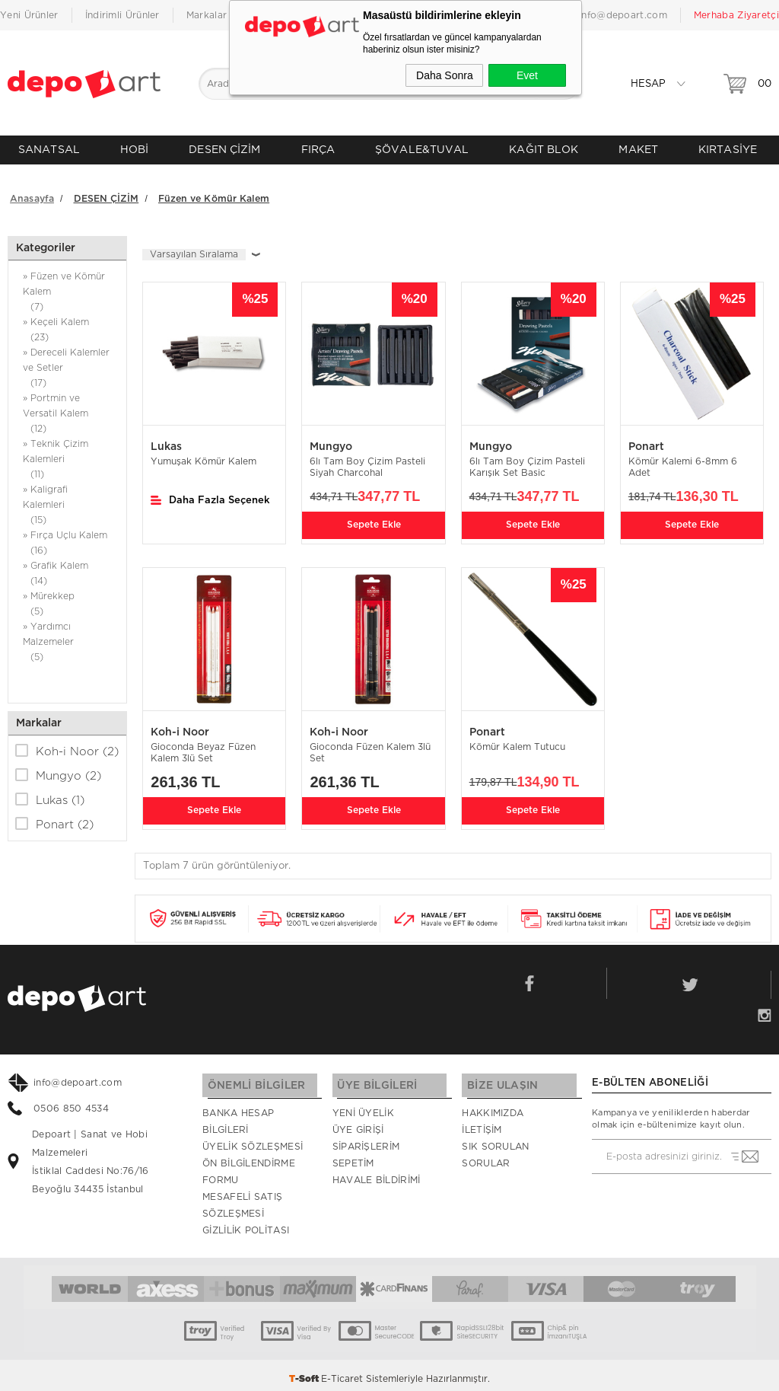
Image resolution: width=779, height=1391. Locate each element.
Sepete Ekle (374, 517)
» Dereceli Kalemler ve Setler (67, 363)
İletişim (481, 1123)
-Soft (305, 1372)
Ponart (54, 818)
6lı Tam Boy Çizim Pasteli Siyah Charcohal (367, 462)
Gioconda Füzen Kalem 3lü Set (370, 747)
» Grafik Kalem (67, 569)
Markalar (206, 15)
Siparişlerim (366, 1139)
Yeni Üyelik (363, 1106)
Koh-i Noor (67, 745)
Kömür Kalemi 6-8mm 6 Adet (682, 462)
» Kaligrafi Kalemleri (67, 500)
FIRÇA (318, 149)
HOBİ (134, 149)
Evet (527, 75)
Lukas (49, 794)
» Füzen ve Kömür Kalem (67, 287)
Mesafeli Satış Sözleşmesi (242, 1198)
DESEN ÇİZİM (224, 149)
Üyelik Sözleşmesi (252, 1139)
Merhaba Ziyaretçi (736, 15)
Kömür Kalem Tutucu (517, 741)
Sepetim (353, 1156)
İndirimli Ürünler (122, 15)
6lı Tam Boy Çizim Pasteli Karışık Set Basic (527, 462)
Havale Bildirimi (376, 1173)
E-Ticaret (342, 1372)
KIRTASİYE (727, 149)
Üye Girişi (358, 1123)
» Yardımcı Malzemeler (67, 637)
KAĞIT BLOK (543, 149)
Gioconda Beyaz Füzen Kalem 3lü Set (203, 747)
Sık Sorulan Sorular (495, 1148)
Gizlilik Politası (245, 1223)
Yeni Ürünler (29, 15)
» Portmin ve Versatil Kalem (67, 409)
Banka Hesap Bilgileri (238, 1114)
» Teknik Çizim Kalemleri (67, 455)
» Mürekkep (67, 599)
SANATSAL (49, 149)
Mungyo (58, 769)
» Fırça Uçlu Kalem (67, 539)
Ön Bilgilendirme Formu (248, 1165)
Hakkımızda (492, 1106)
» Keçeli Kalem (67, 325)
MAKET (638, 149)
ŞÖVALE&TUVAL (422, 149)
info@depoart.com (623, 15)
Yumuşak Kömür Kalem (203, 456)
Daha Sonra (444, 75)
